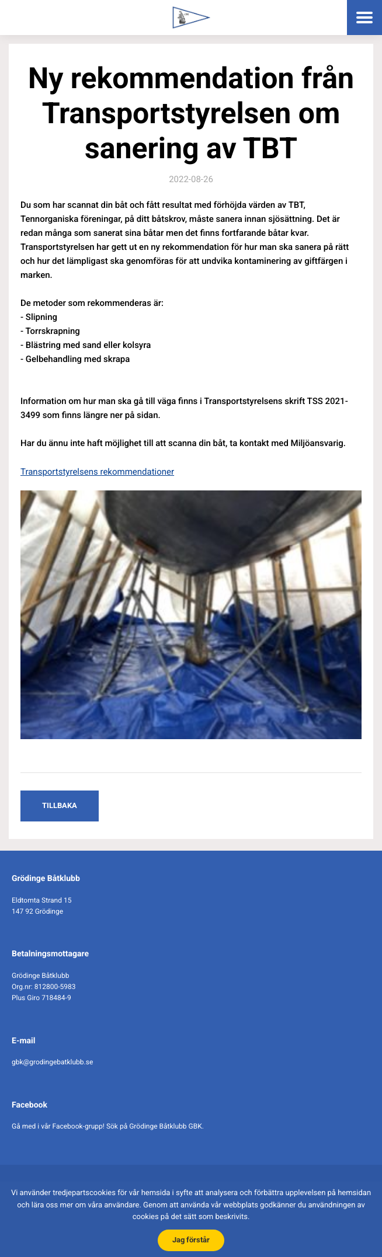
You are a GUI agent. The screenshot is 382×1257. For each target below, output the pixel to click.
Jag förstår (191, 1239)
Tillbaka (59, 805)
